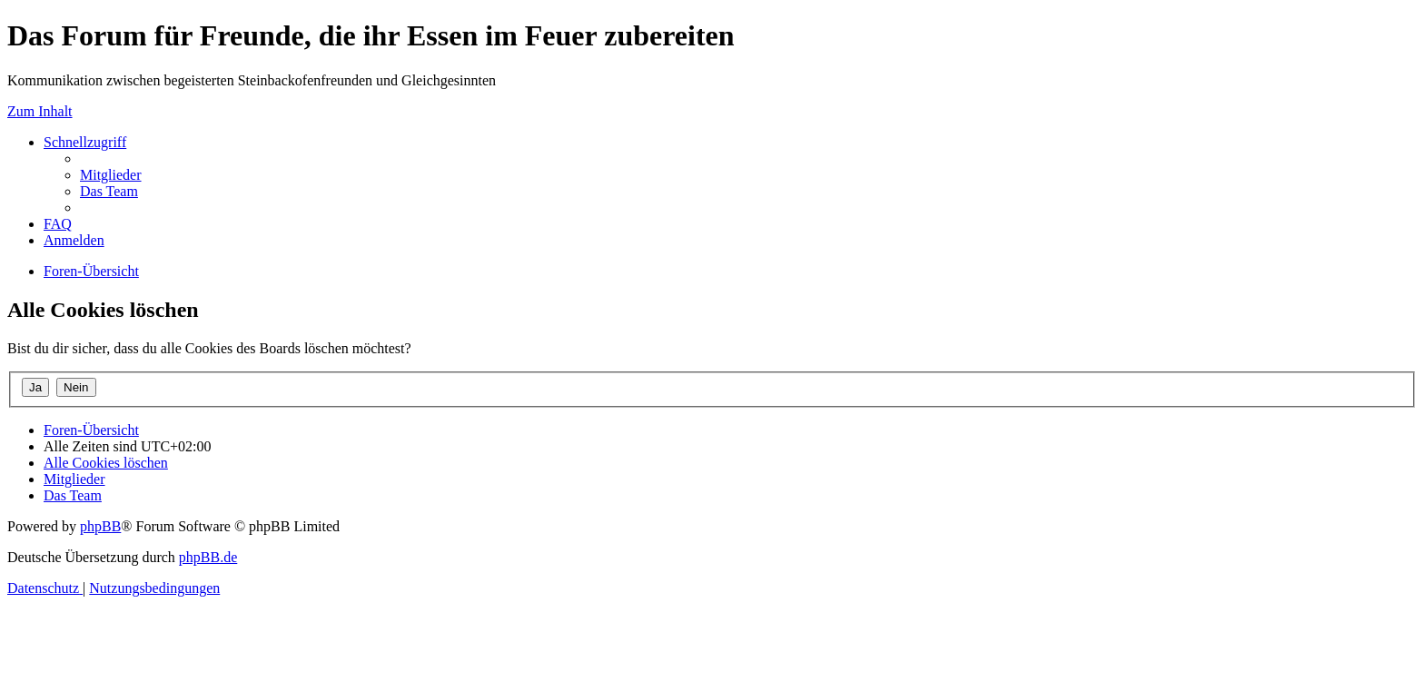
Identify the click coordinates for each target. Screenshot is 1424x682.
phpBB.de (208, 557)
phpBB (100, 526)
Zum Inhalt (40, 111)
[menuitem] (111, 175)
